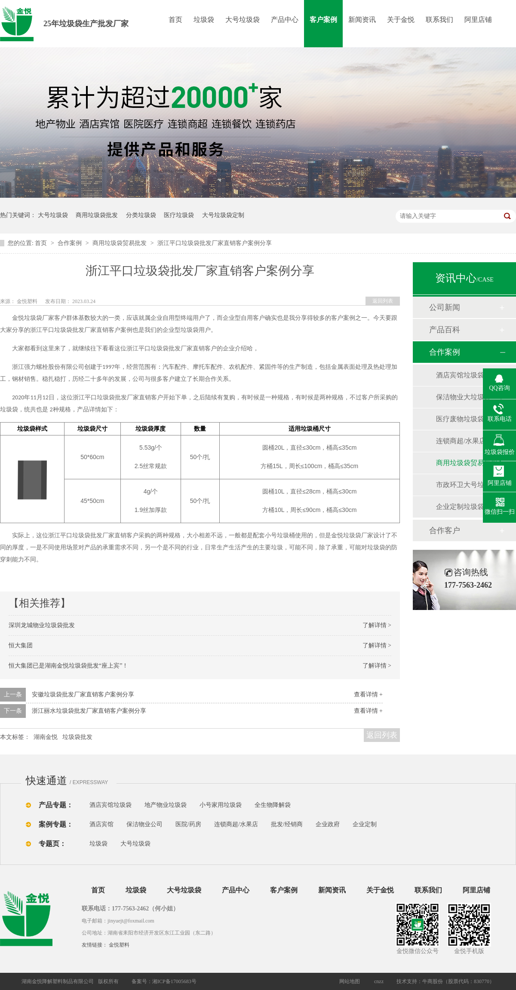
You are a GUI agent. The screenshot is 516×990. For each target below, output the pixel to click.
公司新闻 (444, 307)
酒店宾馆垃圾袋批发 (467, 375)
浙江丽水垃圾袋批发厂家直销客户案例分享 (89, 711)
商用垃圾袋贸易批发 (120, 243)
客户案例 (323, 19)
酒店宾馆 (101, 824)
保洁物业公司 (144, 824)
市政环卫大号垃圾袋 (467, 484)
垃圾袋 (204, 19)
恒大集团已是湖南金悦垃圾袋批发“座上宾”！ (68, 665)
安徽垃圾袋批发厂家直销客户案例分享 (83, 694)
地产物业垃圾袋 (165, 805)
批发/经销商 (287, 824)
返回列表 (382, 301)
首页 (175, 19)
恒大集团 (21, 645)
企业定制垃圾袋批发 (467, 506)
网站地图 (349, 981)
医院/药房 (188, 824)
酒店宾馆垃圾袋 (110, 805)
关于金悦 (401, 19)
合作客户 (444, 530)
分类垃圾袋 (141, 215)
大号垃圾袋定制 (223, 215)
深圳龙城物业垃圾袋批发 (42, 625)
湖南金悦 (46, 737)
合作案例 (70, 243)
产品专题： (56, 805)
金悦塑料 (119, 945)
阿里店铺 (478, 19)
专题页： (52, 843)
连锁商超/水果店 (461, 440)
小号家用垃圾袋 (221, 805)
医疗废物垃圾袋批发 (467, 419)
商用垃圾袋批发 (97, 215)
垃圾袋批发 (77, 737)
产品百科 (444, 329)
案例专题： (56, 824)
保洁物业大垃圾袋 (463, 397)
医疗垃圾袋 (179, 215)
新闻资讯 (362, 19)
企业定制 (365, 824)
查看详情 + (368, 694)
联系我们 (439, 19)
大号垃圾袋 (242, 19)
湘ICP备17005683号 (174, 981)
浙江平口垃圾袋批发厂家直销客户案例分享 (214, 243)
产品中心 (284, 19)
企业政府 (328, 824)
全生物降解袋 (273, 805)
